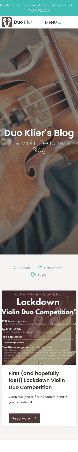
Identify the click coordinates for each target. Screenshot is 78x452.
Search (22, 268)
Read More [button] (24, 418)
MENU (53, 22)
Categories (50, 268)
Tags (38, 274)
